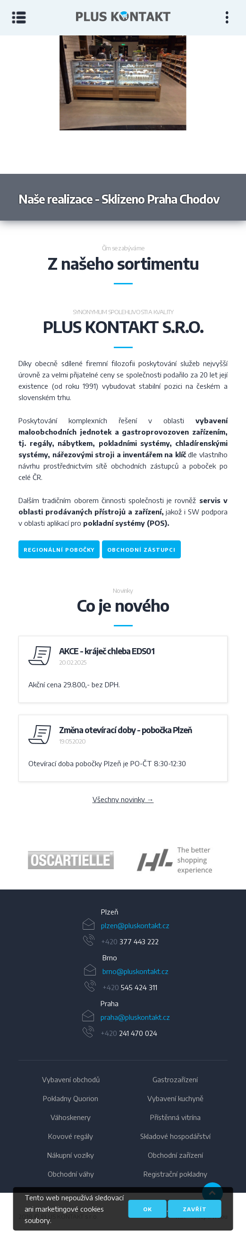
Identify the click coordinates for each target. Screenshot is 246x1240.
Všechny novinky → (123, 799)
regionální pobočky (59, 550)
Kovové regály (70, 1136)
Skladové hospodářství (175, 1136)
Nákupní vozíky (70, 1155)
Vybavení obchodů (71, 1079)
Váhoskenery (71, 1117)
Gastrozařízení (175, 1079)
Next (184, 128)
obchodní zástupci (141, 550)
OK (147, 1209)
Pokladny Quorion (70, 1098)
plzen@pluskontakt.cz (135, 925)
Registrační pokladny (175, 1174)
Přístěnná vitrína (175, 1117)
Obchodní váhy (71, 1174)
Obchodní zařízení (175, 1155)
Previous (61, 128)
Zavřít (195, 1209)
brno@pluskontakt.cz (135, 971)
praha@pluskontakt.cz (135, 1017)
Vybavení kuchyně (175, 1098)
